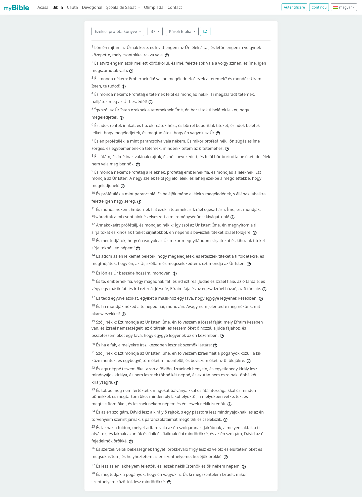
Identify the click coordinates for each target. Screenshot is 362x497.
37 (153, 31)
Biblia (58, 7)
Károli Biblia (180, 31)
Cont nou (319, 7)
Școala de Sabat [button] (121, 7)
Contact (174, 7)
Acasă (43, 7)
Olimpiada (153, 7)
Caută (72, 7)
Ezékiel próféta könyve (116, 31)
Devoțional (92, 7)
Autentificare (294, 7)
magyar (342, 7)
